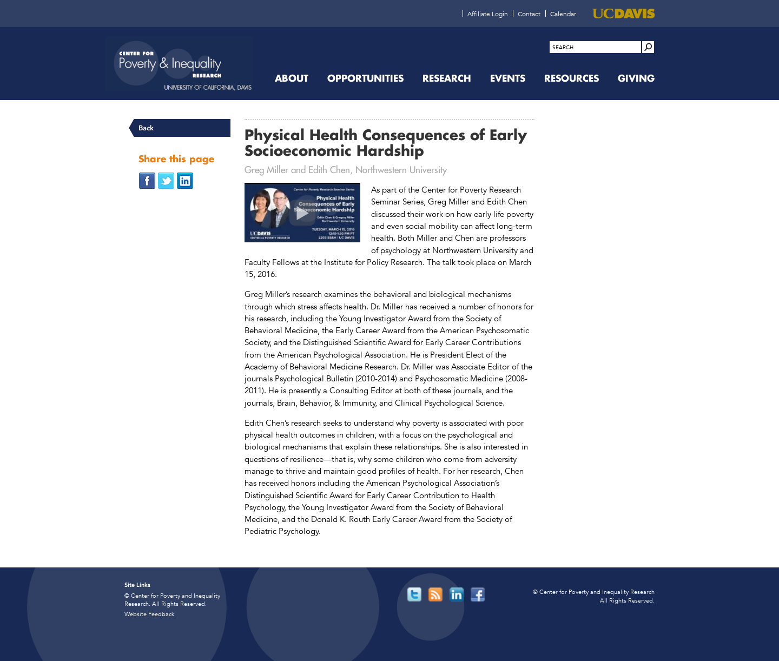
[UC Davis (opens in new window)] (623, 13)
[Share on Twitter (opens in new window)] (166, 179)
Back (146, 128)
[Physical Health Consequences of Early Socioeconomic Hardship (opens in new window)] (302, 212)
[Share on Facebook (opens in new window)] (147, 179)
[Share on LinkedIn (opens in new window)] (185, 179)
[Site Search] (648, 47)
